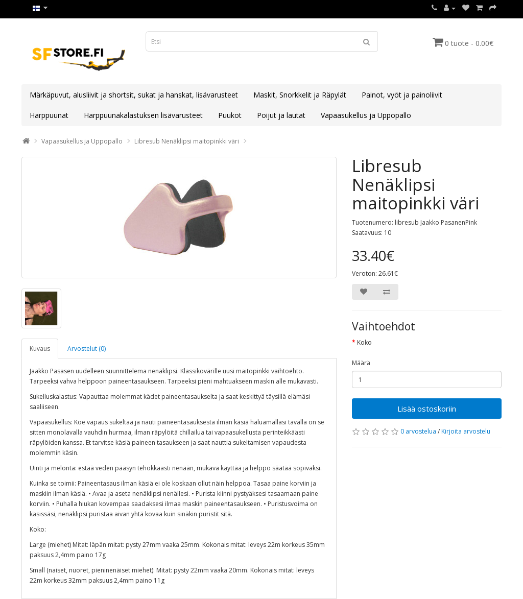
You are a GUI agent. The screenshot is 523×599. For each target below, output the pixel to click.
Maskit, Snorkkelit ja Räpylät (299, 95)
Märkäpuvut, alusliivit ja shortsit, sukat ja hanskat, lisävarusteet (134, 95)
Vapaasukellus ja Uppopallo (366, 115)
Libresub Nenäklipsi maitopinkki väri (186, 141)
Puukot (230, 115)
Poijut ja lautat (281, 115)
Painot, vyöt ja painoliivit (402, 95)
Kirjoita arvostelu (465, 431)
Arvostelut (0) (86, 348)
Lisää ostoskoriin (426, 408)
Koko (364, 342)
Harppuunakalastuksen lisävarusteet (143, 115)
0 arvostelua (418, 431)
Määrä (361, 362)
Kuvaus (40, 348)
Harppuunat (49, 115)
